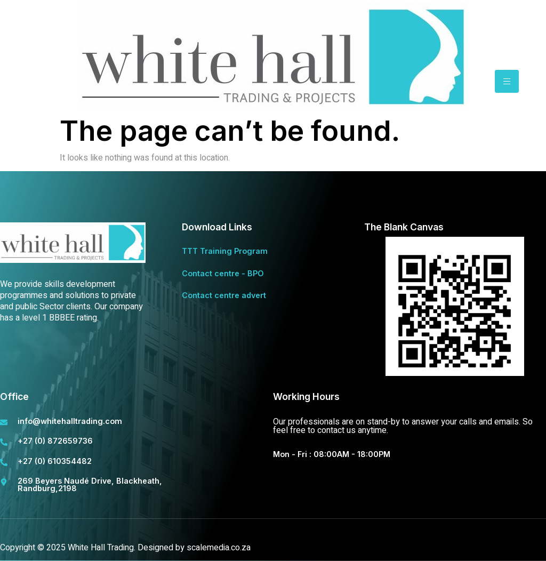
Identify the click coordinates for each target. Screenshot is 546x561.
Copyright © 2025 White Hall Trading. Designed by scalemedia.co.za (125, 547)
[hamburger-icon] (507, 81)
